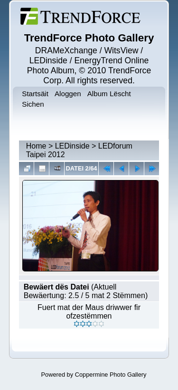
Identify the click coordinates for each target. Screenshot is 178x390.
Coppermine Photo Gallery (111, 374)
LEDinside (72, 146)
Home (36, 146)
